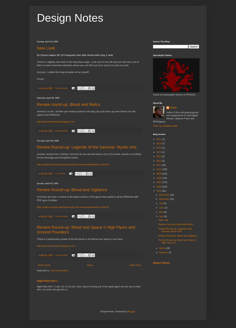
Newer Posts (44, 265)
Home (90, 265)
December (164, 195)
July (161, 203)
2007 (159, 182)
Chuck (173, 107)
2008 (159, 178)
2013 (159, 156)
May (161, 212)
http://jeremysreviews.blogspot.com (56, 121)
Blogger (131, 311)
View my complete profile (165, 126)
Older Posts (135, 265)
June (161, 207)
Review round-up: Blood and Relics (68, 104)
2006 (159, 186)
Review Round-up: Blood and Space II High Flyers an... (177, 241)
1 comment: (60, 173)
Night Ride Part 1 (47, 280)
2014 (159, 152)
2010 (159, 169)
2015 (159, 147)
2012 (159, 161)
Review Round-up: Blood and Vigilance (72, 189)
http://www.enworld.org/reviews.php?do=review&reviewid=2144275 (73, 164)
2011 (159, 165)
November (164, 199)
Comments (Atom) (59, 270)
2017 (159, 139)
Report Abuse (161, 262)
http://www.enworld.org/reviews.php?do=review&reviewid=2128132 (73, 207)
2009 (159, 173)
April (161, 216)
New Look (46, 48)
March (162, 248)
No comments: (62, 88)
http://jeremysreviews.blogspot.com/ (56, 246)
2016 (159, 143)
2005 (159, 191)
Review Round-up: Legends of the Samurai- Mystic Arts (86, 147)
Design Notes (70, 18)
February (164, 252)
